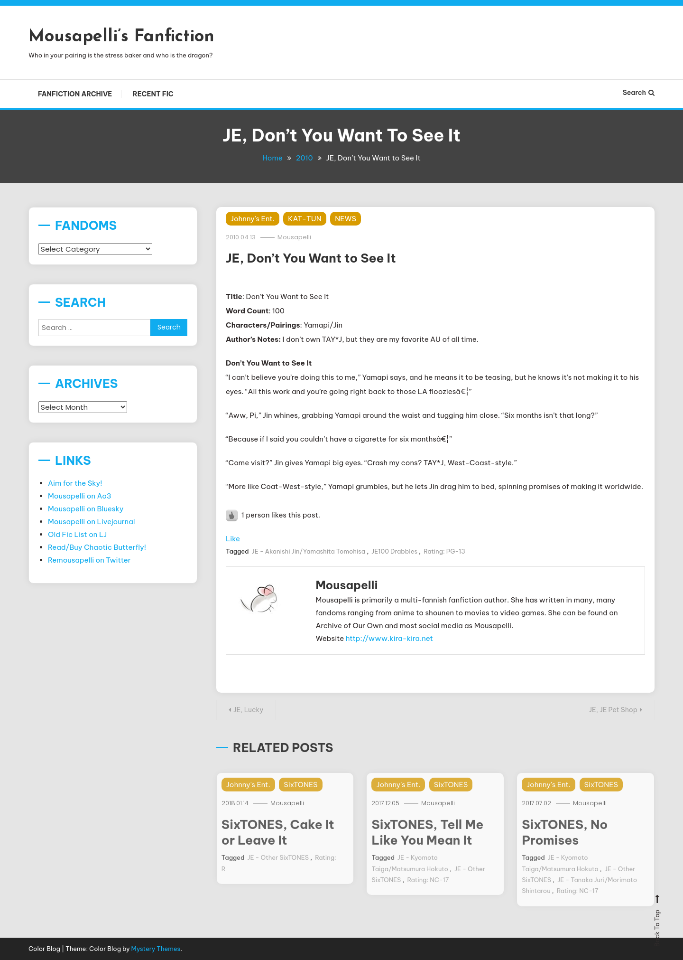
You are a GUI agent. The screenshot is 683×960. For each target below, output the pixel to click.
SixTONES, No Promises (565, 842)
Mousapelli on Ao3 (79, 495)
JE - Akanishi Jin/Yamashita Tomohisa (309, 551)
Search (639, 92)
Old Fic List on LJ (77, 534)
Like (233, 538)
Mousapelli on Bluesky (86, 508)
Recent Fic (153, 94)
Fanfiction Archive (75, 94)
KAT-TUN (304, 218)
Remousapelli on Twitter (89, 560)
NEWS (345, 218)
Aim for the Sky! (75, 483)
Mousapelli (294, 237)
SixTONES (300, 794)
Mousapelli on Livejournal (91, 521)
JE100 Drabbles (394, 551)
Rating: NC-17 (428, 889)
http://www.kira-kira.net (389, 638)
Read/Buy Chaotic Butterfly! (97, 547)
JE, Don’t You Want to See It (311, 258)
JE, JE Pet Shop (613, 710)
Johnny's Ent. (253, 218)
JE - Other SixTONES (278, 867)
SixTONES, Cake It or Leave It (278, 842)
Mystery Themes (156, 948)
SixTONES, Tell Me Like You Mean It (427, 842)
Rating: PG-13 (444, 551)
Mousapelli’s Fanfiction (121, 37)
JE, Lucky (248, 710)
